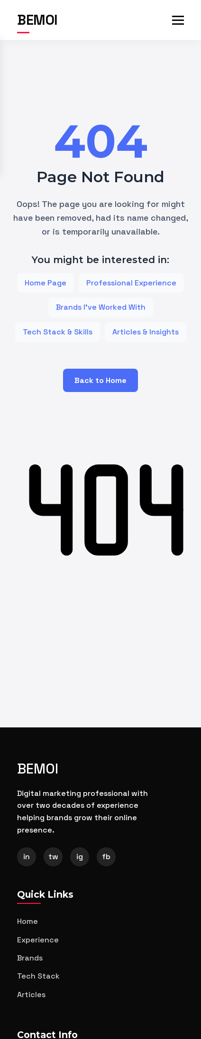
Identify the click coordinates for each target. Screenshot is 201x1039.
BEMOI (37, 20)
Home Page (45, 283)
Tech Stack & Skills (57, 332)
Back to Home (100, 380)
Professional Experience (131, 283)
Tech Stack (38, 976)
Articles (31, 995)
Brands (30, 958)
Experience (38, 940)
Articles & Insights (145, 332)
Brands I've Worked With (101, 307)
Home (27, 921)
